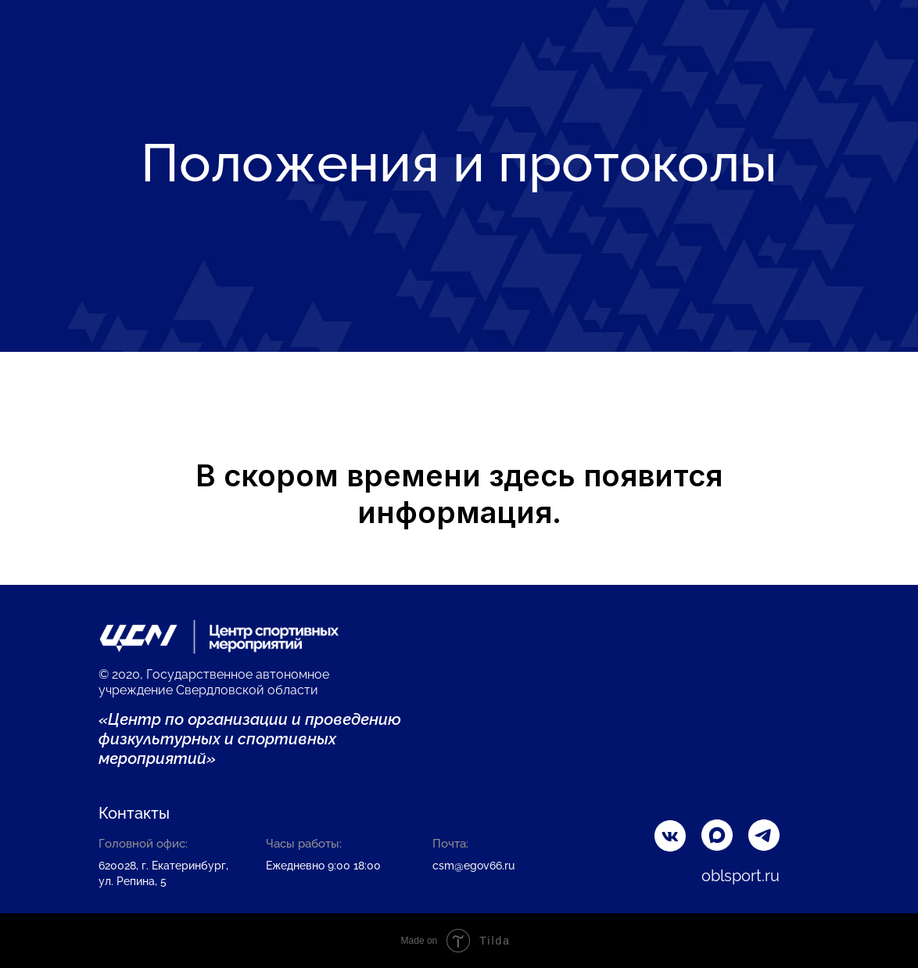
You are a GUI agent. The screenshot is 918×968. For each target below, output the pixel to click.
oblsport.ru (740, 875)
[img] (764, 835)
